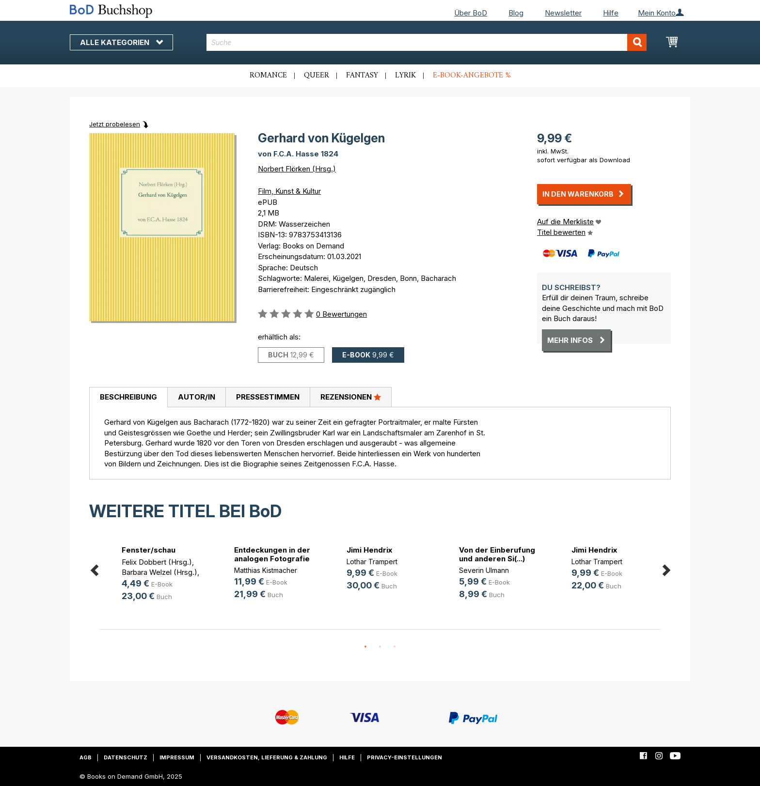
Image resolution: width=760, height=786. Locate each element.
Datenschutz (125, 757)
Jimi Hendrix (369, 550)
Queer (316, 75)
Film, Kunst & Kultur (289, 191)
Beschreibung (128, 396)
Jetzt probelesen (114, 124)
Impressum (176, 757)
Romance (268, 75)
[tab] (128, 397)
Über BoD (470, 12)
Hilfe (610, 12)
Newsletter (563, 12)
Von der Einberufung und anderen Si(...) (497, 554)
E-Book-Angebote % (472, 75)
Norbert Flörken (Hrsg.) (297, 168)
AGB (85, 757)
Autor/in (196, 396)
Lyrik (405, 75)
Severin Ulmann (484, 570)
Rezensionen (350, 396)
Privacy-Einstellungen (404, 757)
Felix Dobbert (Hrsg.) (157, 562)
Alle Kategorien (121, 42)
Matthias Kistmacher (265, 570)
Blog (515, 12)
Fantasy (362, 75)
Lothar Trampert (372, 561)
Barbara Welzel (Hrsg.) (159, 572)
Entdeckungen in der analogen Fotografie (272, 554)
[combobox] (426, 42)
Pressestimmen (268, 396)
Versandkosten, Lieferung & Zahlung (266, 757)
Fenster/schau (148, 550)
